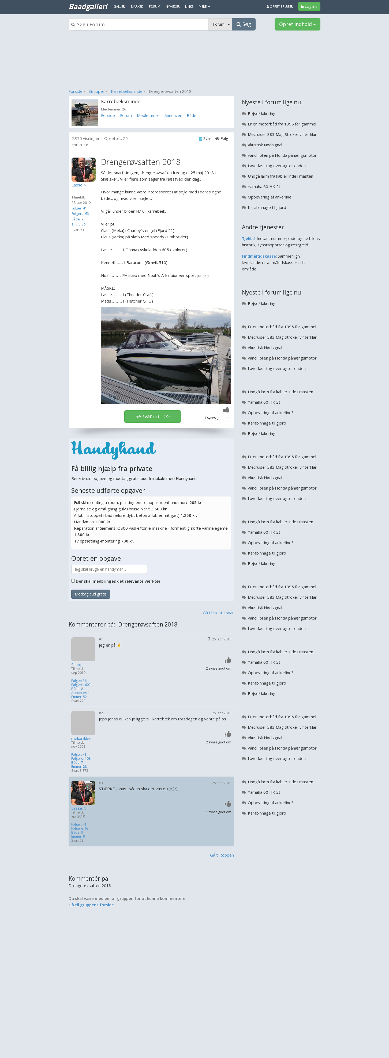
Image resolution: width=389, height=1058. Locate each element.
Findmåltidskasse (259, 256)
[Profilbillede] (85, 170)
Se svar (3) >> (152, 416)
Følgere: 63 (80, 213)
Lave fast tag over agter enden (277, 165)
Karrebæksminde (127, 91)
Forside (76, 91)
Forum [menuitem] (154, 6)
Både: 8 (77, 688)
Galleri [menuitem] (120, 6)
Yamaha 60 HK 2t (264, 186)
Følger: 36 (79, 680)
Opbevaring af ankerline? (270, 197)
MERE (204, 6)
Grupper (96, 91)
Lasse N (78, 808)
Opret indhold (297, 24)
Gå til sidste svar (218, 612)
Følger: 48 (79, 754)
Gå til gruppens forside (91, 904)
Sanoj (76, 665)
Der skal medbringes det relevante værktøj (118, 581)
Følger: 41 (79, 208)
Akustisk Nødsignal (265, 144)
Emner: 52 (79, 696)
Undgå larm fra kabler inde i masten (280, 176)
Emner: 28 (79, 766)
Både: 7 (77, 762)
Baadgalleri (88, 6)
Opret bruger (280, 6)
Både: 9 (77, 219)
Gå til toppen (222, 855)
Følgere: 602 (81, 684)
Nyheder (173, 6)
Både (191, 115)
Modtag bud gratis (91, 594)
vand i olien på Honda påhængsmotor (282, 155)
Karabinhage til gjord (267, 207)
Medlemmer (148, 115)
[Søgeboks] (138, 24)
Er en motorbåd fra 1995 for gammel (282, 124)
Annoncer (173, 115)
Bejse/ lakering (261, 113)
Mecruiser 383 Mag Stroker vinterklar (282, 134)
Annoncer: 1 (80, 692)
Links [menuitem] (189, 6)
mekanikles (81, 738)
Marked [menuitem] (137, 6)
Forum (126, 115)
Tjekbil (248, 238)
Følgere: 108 (81, 758)
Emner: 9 (78, 224)
